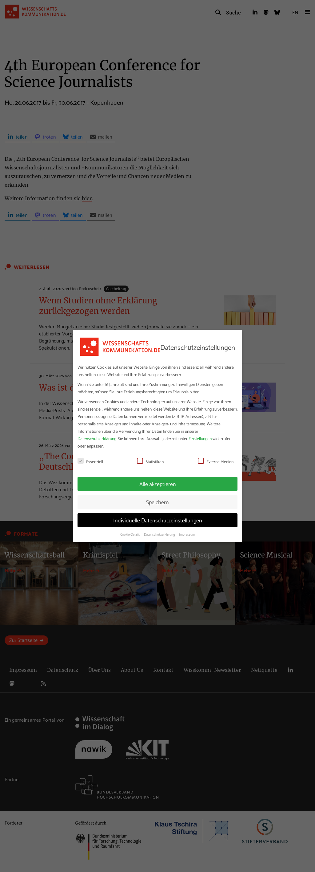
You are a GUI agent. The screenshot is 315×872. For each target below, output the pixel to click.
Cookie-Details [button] (130, 534)
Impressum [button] (187, 534)
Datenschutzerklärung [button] (160, 534)
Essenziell (90, 461)
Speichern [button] (157, 501)
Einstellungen (200, 438)
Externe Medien (215, 461)
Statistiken (150, 461)
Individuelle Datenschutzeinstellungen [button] (157, 520)
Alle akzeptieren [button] (157, 483)
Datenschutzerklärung (97, 438)
